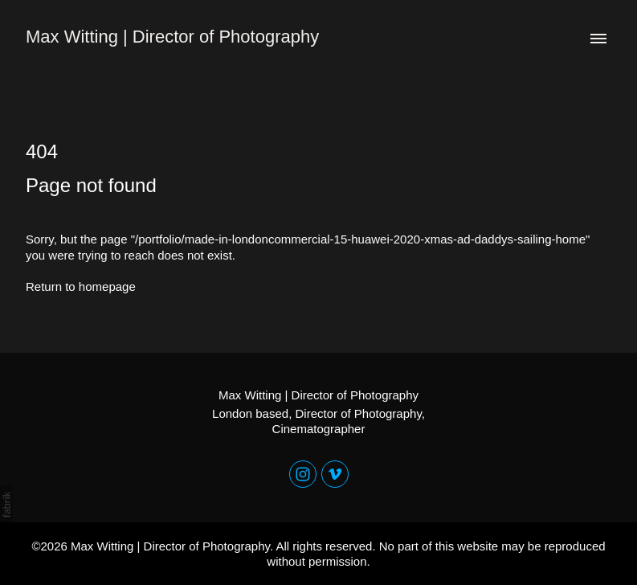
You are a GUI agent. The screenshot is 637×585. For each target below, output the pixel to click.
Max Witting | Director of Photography (318, 395)
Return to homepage (81, 286)
